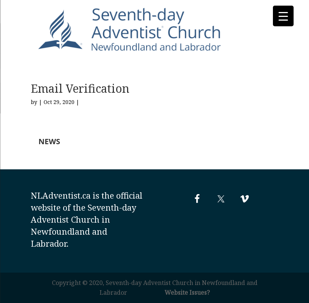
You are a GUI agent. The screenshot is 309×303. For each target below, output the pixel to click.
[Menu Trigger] (283, 16)
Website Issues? (187, 292)
